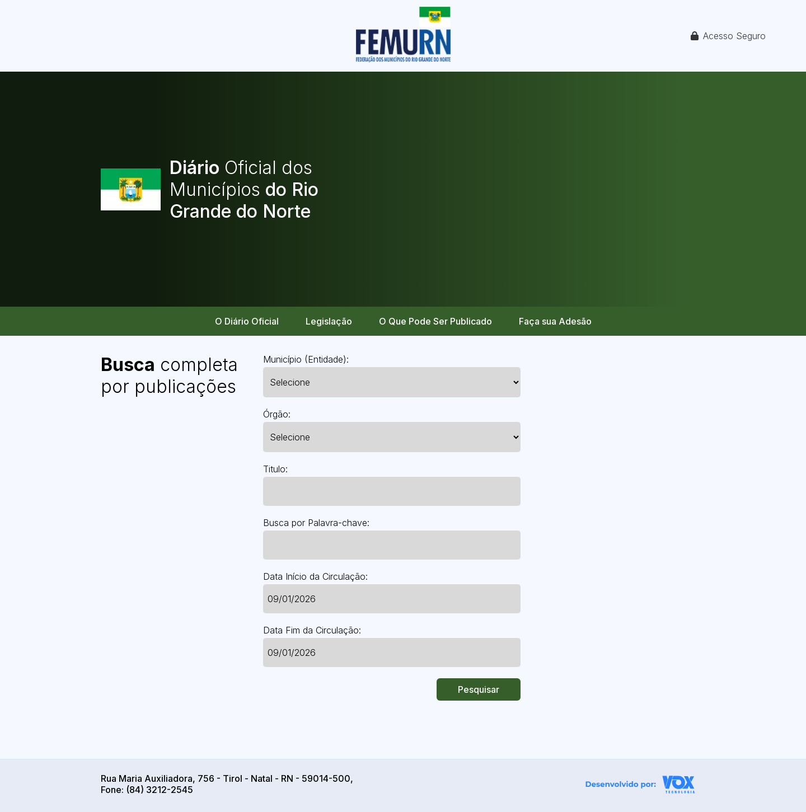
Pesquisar (478, 689)
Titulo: (275, 469)
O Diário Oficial (247, 321)
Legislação (329, 321)
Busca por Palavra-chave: (316, 522)
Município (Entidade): (306, 359)
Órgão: (276, 414)
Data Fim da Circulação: (312, 630)
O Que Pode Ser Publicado (435, 321)
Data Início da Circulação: (315, 576)
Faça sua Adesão (555, 321)
